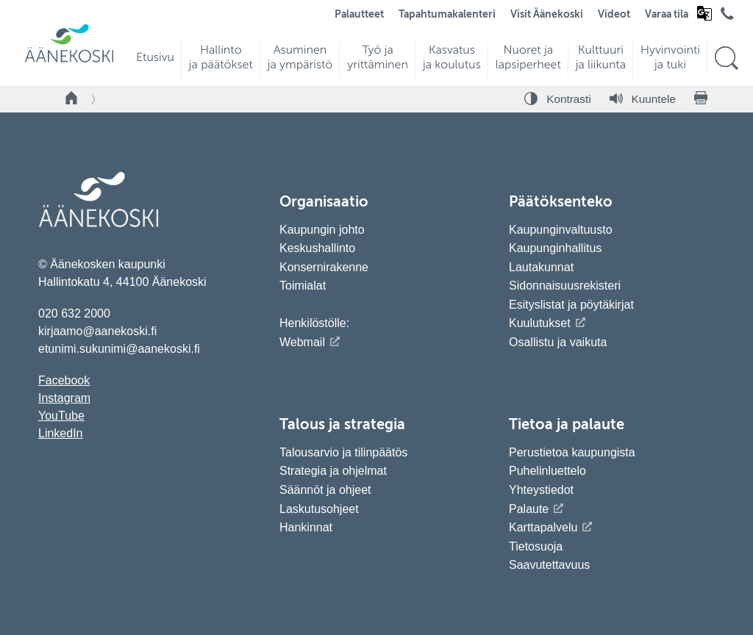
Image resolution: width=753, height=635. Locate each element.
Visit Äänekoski (546, 15)
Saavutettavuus (549, 565)
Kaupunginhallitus (555, 248)
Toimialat (302, 285)
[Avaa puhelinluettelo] (727, 17)
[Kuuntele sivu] (642, 99)
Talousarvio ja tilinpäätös (343, 452)
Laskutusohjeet (319, 509)
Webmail (302, 342)
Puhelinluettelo (547, 470)
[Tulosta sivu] (701, 99)
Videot (614, 15)
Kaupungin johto (322, 229)
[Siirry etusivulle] (69, 61)
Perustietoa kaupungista (572, 452)
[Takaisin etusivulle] (72, 99)
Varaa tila (666, 15)
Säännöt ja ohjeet (325, 490)
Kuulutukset (540, 323)
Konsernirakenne (323, 267)
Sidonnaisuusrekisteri (565, 285)
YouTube (61, 415)
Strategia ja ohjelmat (333, 470)
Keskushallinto (317, 248)
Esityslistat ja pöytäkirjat (571, 304)
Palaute (529, 509)
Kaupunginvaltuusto (561, 229)
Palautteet (359, 15)
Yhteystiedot (541, 490)
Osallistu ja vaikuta (558, 342)
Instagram (64, 398)
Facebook (64, 380)
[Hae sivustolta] (726, 58)
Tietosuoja (536, 546)
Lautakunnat (541, 267)
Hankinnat (307, 527)
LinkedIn (60, 433)
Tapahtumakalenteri (447, 15)
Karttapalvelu (543, 527)
